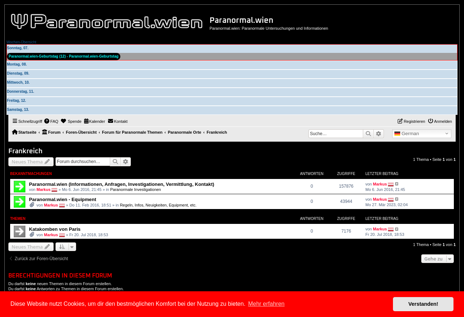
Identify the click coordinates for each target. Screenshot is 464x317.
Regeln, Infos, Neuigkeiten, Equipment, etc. (158, 205)
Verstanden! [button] (423, 304)
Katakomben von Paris (54, 229)
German (406, 134)
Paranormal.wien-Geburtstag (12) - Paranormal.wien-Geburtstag (64, 56)
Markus (44, 189)
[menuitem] (51, 121)
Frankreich (25, 151)
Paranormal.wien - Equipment (62, 199)
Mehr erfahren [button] (266, 304)
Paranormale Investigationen (135, 189)
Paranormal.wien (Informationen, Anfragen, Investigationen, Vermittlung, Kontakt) (121, 184)
